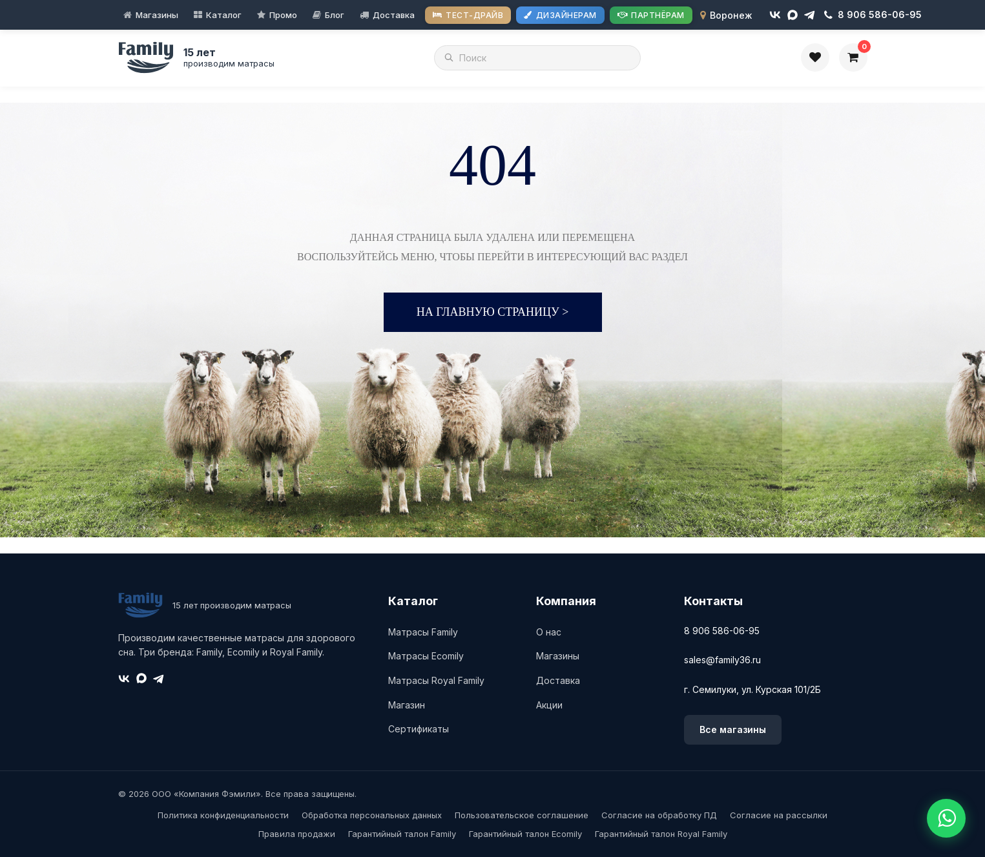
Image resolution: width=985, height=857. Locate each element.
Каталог (224, 15)
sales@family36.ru (722, 659)
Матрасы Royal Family (436, 680)
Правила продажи (296, 834)
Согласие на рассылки (778, 815)
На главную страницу (493, 311)
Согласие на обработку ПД (659, 815)
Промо (283, 15)
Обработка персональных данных (372, 815)
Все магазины (733, 729)
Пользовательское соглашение (521, 815)
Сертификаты (418, 728)
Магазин (406, 704)
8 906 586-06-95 (722, 630)
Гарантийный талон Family (402, 834)
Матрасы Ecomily (426, 655)
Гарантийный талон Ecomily (525, 834)
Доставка (394, 15)
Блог (334, 15)
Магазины (157, 15)
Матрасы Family (423, 631)
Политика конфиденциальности (223, 815)
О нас (548, 631)
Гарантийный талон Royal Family (661, 834)
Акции (549, 704)
